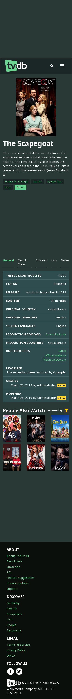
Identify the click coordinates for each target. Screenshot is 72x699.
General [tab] (8, 260)
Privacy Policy (16, 650)
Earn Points (14, 561)
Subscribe (13, 567)
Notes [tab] (65, 260)
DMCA (11, 655)
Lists (10, 619)
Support (12, 589)
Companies (14, 614)
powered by (57, 410)
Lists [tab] (54, 260)
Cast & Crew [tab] (22, 262)
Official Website (55, 355)
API (9, 572)
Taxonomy (14, 630)
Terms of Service (18, 644)
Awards (12, 608)
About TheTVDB (18, 556)
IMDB (62, 351)
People (11, 625)
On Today (13, 603)
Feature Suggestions (20, 578)
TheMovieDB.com (54, 359)
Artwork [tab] (41, 260)
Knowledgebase (18, 583)
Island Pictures (56, 334)
